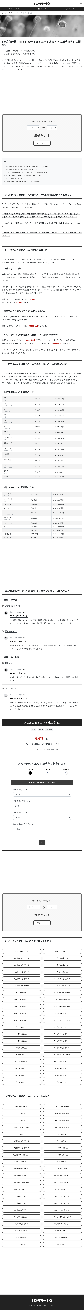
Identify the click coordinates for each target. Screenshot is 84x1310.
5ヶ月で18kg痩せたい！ (62, 1006)
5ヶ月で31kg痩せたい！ (22, 1055)
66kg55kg (19, 641)
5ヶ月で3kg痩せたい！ (21, 958)
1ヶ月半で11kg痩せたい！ (21, 1155)
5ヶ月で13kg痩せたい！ (22, 992)
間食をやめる (11, 631)
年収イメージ (42, 9)
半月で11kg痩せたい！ (62, 1141)
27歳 (71, 217)
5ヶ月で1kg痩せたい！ (21, 951)
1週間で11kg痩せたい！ (21, 1127)
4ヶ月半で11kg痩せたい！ (62, 1175)
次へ (42, 842)
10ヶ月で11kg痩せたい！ (22, 1217)
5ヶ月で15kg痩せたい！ (22, 999)
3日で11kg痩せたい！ (22, 1113)
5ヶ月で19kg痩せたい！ (22, 1013)
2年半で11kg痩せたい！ (62, 1237)
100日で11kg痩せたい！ (21, 1168)
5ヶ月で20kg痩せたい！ (62, 1013)
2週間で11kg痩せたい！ (21, 1141)
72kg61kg (19, 616)
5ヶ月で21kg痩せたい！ (22, 1020)
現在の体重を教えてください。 (25, 824)
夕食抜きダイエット (13, 606)
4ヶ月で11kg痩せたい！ (21, 1175)
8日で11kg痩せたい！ (62, 1127)
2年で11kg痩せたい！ (22, 1237)
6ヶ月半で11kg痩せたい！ (62, 1189)
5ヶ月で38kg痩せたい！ (62, 1075)
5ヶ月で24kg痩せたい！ (62, 1027)
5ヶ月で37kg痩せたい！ (22, 1075)
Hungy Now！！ (42, 143)
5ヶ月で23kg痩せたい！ (22, 1027)
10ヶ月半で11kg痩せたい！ (62, 1217)
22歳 (4, 236)
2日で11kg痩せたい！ (62, 1107)
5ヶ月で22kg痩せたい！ (62, 1020)
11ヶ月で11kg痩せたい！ (21, 1224)
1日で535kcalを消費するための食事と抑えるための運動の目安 (26, 172)
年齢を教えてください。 (22, 801)
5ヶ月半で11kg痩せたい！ (62, 1182)
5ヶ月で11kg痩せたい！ (21, 986)
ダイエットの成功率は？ (14, 178)
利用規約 (52, 1305)
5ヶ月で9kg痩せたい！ (21, 979)
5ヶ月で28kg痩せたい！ (62, 1041)
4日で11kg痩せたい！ (62, 1113)
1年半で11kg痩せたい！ (62, 1231)
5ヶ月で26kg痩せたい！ (62, 1034)
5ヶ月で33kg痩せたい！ (22, 1061)
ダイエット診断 (14, 9)
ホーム (4, 13)
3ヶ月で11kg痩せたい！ (62, 1162)
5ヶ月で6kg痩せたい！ (62, 965)
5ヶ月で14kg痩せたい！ (62, 992)
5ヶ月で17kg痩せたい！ (22, 1006)
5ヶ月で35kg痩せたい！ (22, 1068)
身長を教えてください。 (22, 812)
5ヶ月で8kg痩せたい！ (62, 972)
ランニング (10, 688)
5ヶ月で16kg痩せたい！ (62, 999)
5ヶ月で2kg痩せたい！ (62, 951)
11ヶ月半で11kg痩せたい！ (62, 1224)
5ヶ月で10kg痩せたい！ (62, 979)
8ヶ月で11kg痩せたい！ (21, 1203)
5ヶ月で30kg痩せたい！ (62, 1048)
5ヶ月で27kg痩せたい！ (22, 1041)
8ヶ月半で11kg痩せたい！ (62, 1203)
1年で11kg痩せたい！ (21, 1231)
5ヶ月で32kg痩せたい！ (62, 1055)
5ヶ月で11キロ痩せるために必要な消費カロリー (21, 169)
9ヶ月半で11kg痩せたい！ (62, 1210)
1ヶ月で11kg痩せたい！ (62, 1148)
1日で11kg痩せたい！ (21, 1107)
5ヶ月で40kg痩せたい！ (62, 1082)
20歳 (22, 695)
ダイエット (12, 13)
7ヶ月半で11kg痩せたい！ (62, 1196)
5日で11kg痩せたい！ (22, 1120)
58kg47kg (19, 673)
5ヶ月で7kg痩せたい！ (21, 972)
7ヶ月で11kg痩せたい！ (21, 1196)
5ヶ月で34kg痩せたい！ (62, 1061)
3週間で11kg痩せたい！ (21, 1148)
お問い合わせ (42, 1305)
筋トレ (8, 663)
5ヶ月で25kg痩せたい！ (22, 1034)
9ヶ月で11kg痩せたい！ (21, 1210)
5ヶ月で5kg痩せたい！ (21, 965)
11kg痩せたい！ (62, 1244)
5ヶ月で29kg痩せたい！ (22, 1048)
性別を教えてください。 (22, 789)
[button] (80, 3)
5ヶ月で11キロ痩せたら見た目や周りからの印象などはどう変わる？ (28, 166)
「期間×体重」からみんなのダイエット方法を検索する (24, 181)
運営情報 (32, 1305)
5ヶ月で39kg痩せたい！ (22, 1082)
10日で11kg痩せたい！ (62, 1134)
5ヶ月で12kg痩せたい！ (62, 986)
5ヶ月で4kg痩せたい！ (62, 958)
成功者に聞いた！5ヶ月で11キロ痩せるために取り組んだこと (26, 175)
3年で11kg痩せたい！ (22, 1244)
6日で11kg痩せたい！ (62, 1120)
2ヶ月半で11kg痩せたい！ (21, 1162)
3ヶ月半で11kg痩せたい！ (62, 1168)
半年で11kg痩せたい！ (21, 1189)
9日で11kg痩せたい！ (22, 1134)
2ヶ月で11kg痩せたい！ (62, 1155)
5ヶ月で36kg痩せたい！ (62, 1068)
